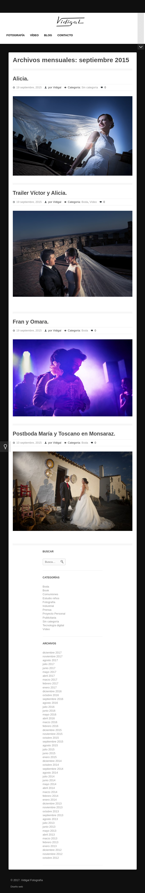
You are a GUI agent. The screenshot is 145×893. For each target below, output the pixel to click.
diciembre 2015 (52, 730)
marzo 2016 (50, 722)
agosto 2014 (50, 772)
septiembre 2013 (53, 815)
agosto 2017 (50, 660)
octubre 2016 (51, 695)
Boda (85, 202)
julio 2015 (49, 749)
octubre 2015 (51, 737)
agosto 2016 (50, 702)
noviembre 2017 (53, 656)
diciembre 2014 (52, 761)
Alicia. (21, 79)
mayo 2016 (49, 714)
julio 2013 (49, 822)
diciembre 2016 (52, 691)
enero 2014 (50, 799)
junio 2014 (49, 780)
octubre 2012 (51, 857)
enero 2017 (50, 687)
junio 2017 (49, 668)
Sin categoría (90, 87)
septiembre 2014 (53, 768)
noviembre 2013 (53, 807)
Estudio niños (51, 598)
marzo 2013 (50, 838)
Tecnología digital (53, 625)
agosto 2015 (50, 745)
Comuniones (50, 594)
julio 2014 (49, 776)
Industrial (48, 606)
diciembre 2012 (52, 849)
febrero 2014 (51, 795)
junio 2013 (49, 826)
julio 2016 (49, 706)
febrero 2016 (51, 726)
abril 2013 (49, 834)
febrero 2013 (51, 842)
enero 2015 (50, 757)
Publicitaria (49, 617)
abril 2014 (49, 788)
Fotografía (49, 602)
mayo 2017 (49, 672)
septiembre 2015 (53, 741)
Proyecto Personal (54, 613)
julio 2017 (49, 664)
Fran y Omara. (31, 322)
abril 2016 (49, 718)
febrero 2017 (51, 683)
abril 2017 (49, 675)
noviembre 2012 (53, 854)
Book (46, 590)
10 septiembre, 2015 (29, 442)
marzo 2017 (50, 679)
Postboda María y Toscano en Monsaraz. (64, 434)
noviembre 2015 (53, 733)
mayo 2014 (49, 784)
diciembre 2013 (52, 803)
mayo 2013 (49, 830)
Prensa (47, 609)
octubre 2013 (51, 811)
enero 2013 (50, 846)
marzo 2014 (50, 792)
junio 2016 (49, 710)
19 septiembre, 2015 (29, 87)
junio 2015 (49, 753)
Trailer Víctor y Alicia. (40, 193)
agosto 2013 (50, 819)
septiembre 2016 (53, 699)
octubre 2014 (51, 764)
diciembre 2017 (52, 652)
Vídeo (93, 202)
